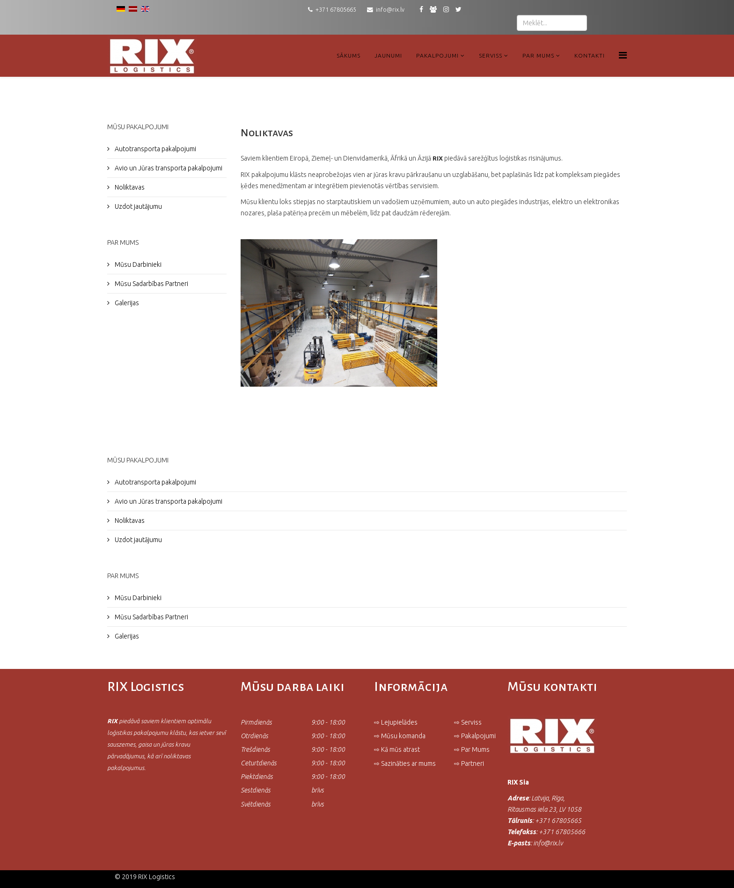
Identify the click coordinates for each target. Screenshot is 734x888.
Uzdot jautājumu (137, 206)
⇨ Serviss (468, 722)
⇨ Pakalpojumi (475, 736)
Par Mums (538, 55)
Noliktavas (129, 187)
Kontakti (589, 55)
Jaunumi (388, 55)
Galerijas (126, 303)
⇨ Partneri (469, 763)
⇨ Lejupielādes (396, 722)
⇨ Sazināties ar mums (405, 763)
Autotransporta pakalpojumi (154, 149)
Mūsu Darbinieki (137, 264)
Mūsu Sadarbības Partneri (150, 283)
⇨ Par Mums (472, 749)
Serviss (490, 55)
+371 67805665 (336, 9)
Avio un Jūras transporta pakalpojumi (167, 168)
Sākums (348, 55)
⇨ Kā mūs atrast (397, 749)
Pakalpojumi (437, 55)
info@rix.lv (390, 9)
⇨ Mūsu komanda (400, 736)
